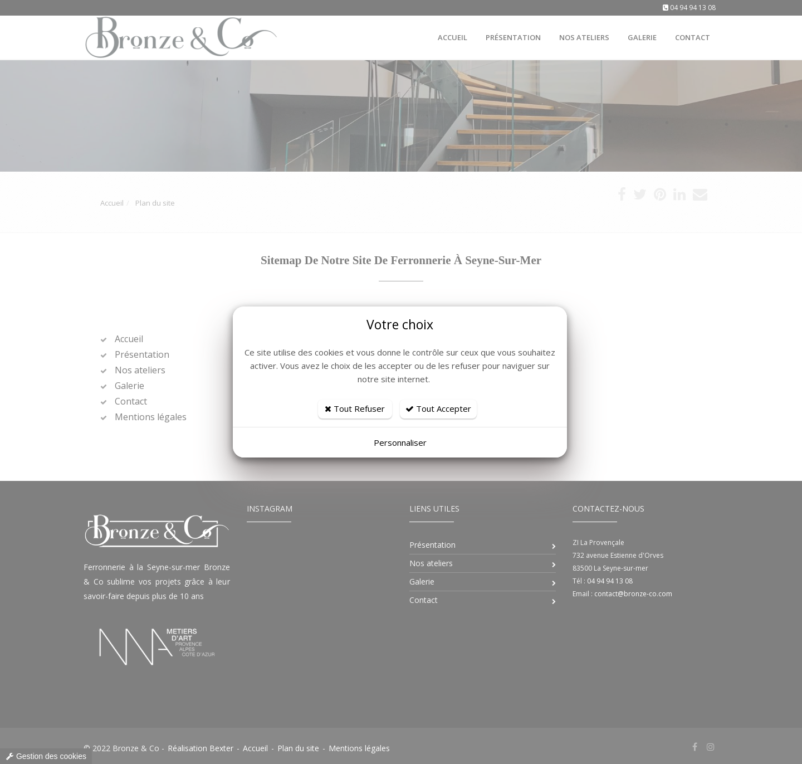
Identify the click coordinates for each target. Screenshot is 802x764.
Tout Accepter (438, 408)
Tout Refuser (355, 408)
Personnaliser (400, 442)
